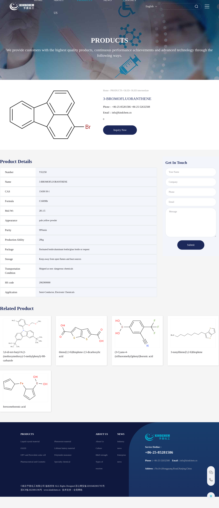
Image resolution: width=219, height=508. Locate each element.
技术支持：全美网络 (72, 490)
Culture (99, 448)
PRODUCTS (116, 90)
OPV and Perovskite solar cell (33, 455)
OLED (126, 90)
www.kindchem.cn (52, 490)
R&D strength (101, 455)
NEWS (120, 434)
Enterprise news (121, 458)
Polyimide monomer (63, 455)
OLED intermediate (140, 90)
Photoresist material (62, 441)
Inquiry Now (120, 130)
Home (106, 90)
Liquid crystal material (30, 441)
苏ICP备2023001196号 (31, 490)
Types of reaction (99, 465)
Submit (191, 245)
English (150, 6)
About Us (100, 441)
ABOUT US (102, 434)
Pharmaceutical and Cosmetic (33, 462)
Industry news (120, 444)
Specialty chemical (62, 462)
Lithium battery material (64, 448)
